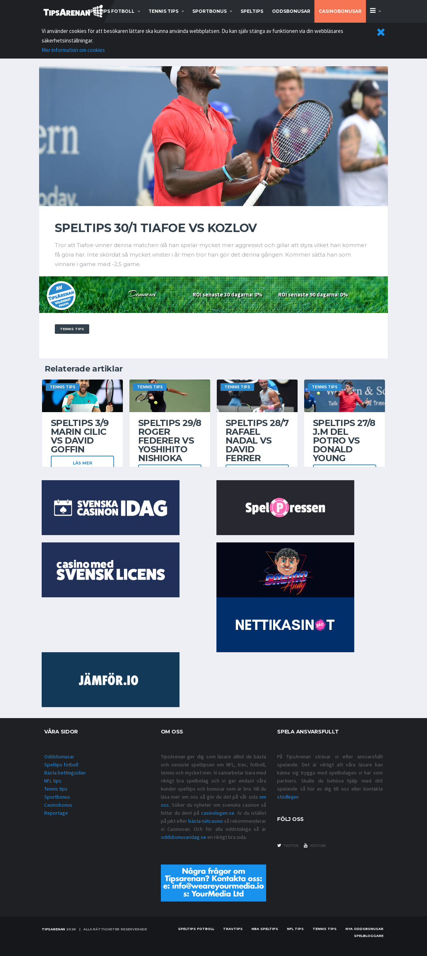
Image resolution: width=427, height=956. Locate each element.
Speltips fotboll (61, 764)
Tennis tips (56, 788)
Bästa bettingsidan (65, 772)
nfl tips (295, 929)
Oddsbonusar (291, 11)
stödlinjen (288, 796)
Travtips (233, 929)
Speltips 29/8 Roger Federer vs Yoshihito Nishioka (169, 440)
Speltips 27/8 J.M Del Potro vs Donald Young (344, 440)
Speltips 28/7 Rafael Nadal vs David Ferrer (257, 440)
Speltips (252, 11)
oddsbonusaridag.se (183, 837)
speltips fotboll (111, 11)
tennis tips (163, 11)
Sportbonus (57, 796)
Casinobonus (58, 805)
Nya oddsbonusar (364, 929)
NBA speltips (265, 929)
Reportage (56, 813)
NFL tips (52, 780)
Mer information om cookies (73, 49)
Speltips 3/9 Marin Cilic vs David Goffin (80, 436)
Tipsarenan (53, 929)
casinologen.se (217, 813)
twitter (287, 845)
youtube (315, 845)
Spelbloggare (368, 936)
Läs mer (82, 463)
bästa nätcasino (205, 821)
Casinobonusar (340, 11)
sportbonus (209, 11)
